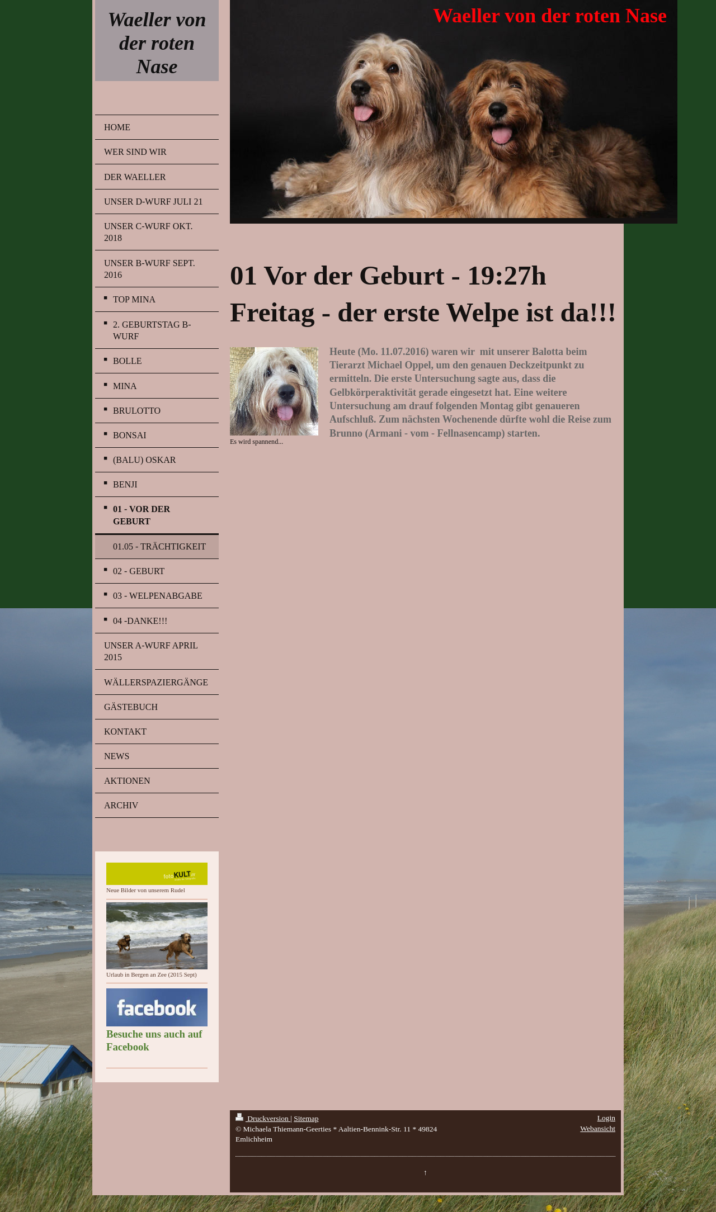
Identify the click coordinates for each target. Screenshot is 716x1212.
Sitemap (306, 1118)
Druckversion (262, 1118)
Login (606, 1118)
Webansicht (597, 1128)
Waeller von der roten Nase (156, 43)
